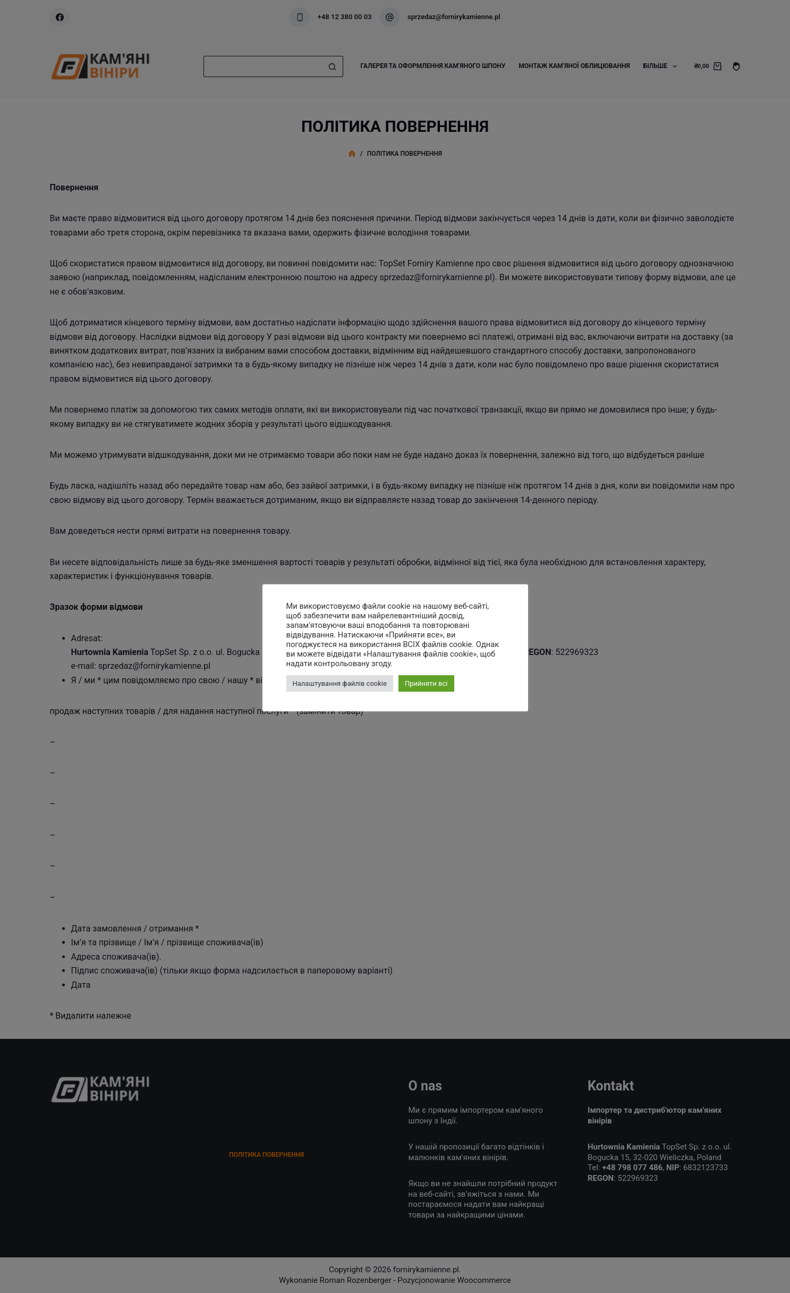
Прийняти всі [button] (426, 683)
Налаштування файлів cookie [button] (340, 683)
